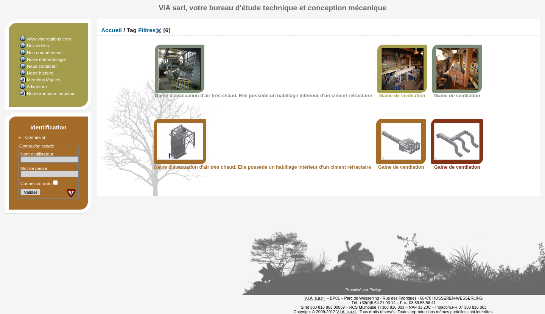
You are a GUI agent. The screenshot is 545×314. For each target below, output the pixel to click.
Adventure (36, 86)
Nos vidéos (38, 45)
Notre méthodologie (46, 59)
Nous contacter (42, 66)
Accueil (111, 30)
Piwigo (375, 290)
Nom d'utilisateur (36, 153)
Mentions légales (43, 79)
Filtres (147, 30)
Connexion (36, 137)
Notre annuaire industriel (51, 93)
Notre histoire (40, 72)
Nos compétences (44, 52)
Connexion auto (39, 183)
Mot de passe (33, 168)
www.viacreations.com (49, 38)
